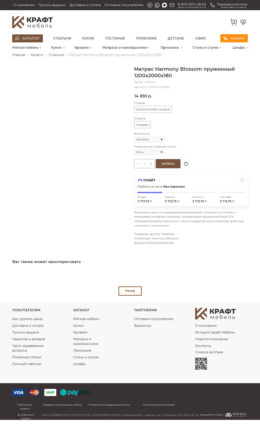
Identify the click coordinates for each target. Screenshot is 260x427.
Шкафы (239, 48)
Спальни (62, 38)
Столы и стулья (205, 48)
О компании (24, 5)
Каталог (37, 62)
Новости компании (211, 346)
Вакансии (142, 333)
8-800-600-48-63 (192, 4)
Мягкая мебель (25, 48)
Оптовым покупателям (124, 5)
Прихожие (146, 38)
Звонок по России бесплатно (192, 7)
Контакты (203, 353)
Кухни (88, 38)
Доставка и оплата (85, 5)
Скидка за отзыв (209, 359)
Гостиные (115, 38)
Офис (200, 38)
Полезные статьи (26, 364)
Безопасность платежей (159, 411)
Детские (176, 38)
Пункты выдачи (51, 5)
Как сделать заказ (27, 326)
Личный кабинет (26, 371)
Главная (18, 62)
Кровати (81, 48)
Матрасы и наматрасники (124, 48)
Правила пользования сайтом (62, 411)
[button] (228, 5)
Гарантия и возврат (28, 346)
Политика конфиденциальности (109, 411)
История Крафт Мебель (215, 339)
